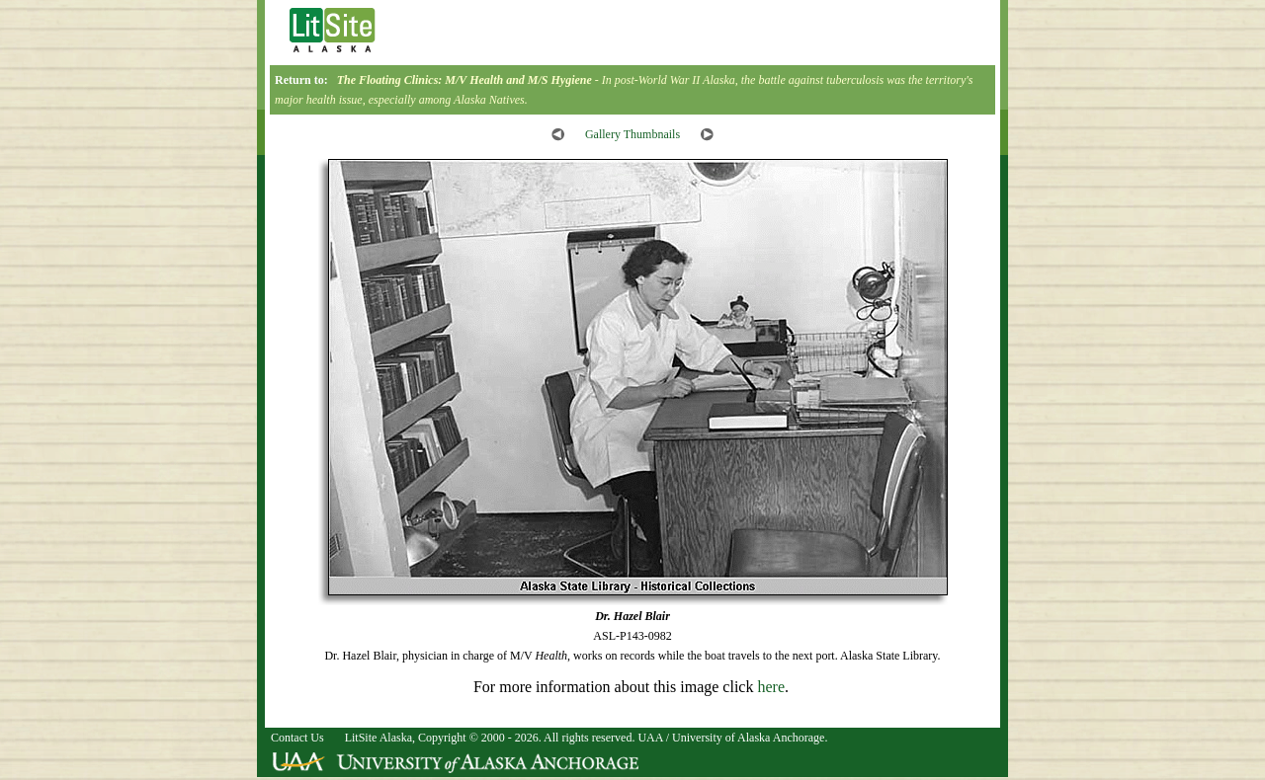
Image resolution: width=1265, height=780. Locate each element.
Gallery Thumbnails (632, 134)
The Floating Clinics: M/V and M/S (464, 80)
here (771, 686)
